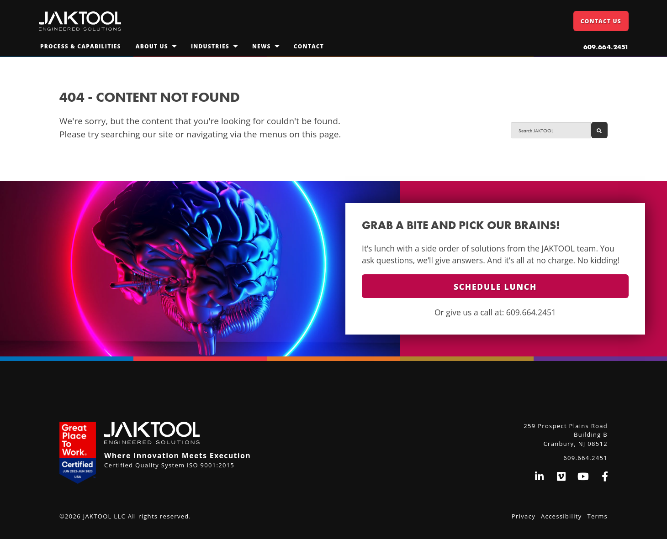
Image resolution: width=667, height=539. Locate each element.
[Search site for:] (551, 130)
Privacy (523, 516)
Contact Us (601, 21)
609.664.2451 (606, 46)
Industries (210, 46)
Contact (309, 46)
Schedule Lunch (495, 286)
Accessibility (561, 516)
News (261, 46)
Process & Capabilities (80, 46)
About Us (152, 46)
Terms (597, 516)
